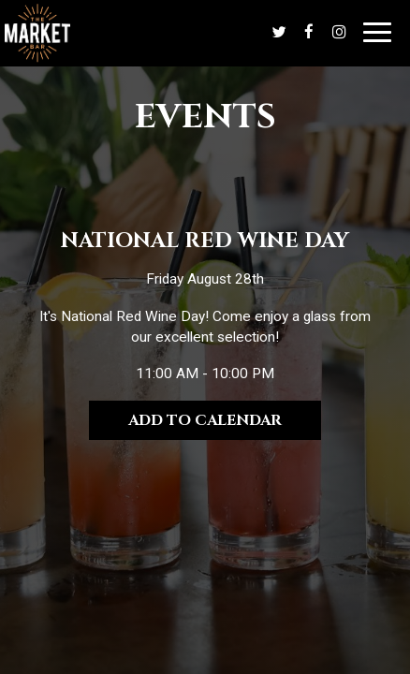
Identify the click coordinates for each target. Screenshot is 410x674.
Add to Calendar (205, 420)
